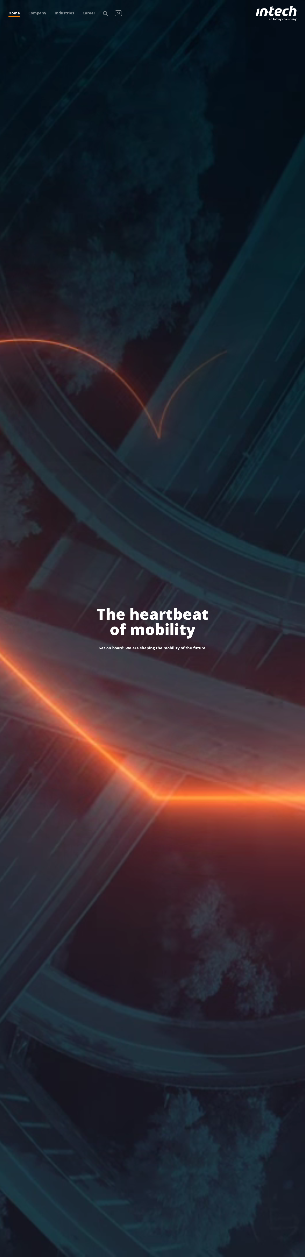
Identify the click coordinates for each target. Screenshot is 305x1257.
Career (89, 12)
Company (37, 12)
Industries (64, 12)
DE (118, 13)
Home (14, 12)
